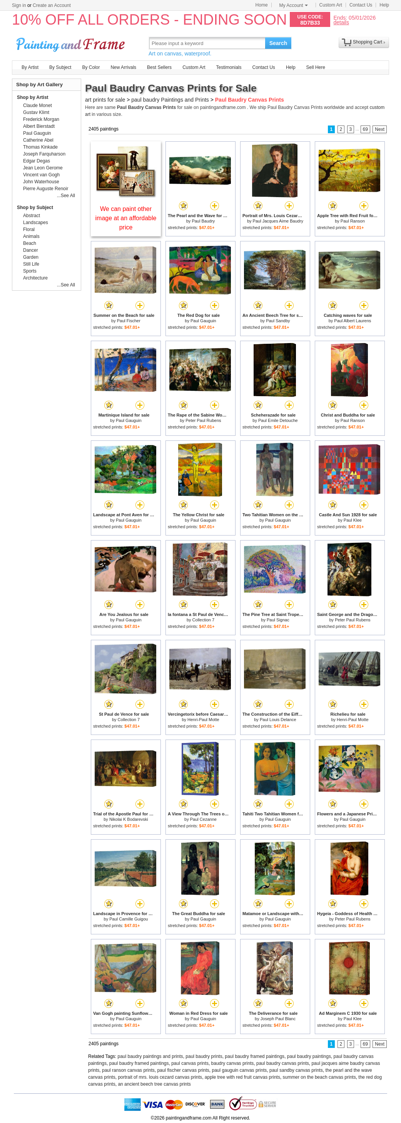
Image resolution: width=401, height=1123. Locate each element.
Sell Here (315, 67)
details (341, 22)
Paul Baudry (203, 221)
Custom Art (330, 5)
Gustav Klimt (36, 112)
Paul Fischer (128, 320)
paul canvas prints (190, 1063)
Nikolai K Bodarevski (128, 819)
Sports (30, 271)
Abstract (31, 215)
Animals (31, 236)
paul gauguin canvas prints (239, 1070)
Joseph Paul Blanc (278, 1018)
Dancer (30, 250)
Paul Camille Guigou (128, 919)
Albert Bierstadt (39, 126)
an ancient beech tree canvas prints (154, 1084)
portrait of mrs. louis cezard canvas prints (160, 1077)
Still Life (31, 264)
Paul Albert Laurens (352, 320)
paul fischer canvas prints (183, 1070)
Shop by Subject (35, 207)
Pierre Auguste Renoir (45, 188)
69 (365, 129)
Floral (29, 229)
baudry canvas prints (232, 1063)
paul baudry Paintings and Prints (170, 100)
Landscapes (35, 222)
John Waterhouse (41, 181)
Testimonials (228, 67)
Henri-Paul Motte (203, 719)
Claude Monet (37, 105)
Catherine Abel (38, 140)
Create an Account (52, 5)
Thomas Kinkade (40, 147)
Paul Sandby (278, 320)
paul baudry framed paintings (254, 1056)
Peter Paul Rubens (203, 420)
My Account (293, 5)
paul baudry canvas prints (282, 1063)
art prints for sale (105, 100)
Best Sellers (159, 67)
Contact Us (360, 5)
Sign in (19, 5)
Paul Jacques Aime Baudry (278, 221)
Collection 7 (203, 620)
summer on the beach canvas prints (319, 1077)
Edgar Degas (36, 161)
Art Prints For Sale (71, 42)
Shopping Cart (368, 42)
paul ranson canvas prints (128, 1070)
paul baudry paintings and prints (150, 1056)
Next (379, 129)
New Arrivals (123, 67)
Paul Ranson (353, 221)
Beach (29, 243)
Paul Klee (353, 520)
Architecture (35, 278)
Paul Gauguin (203, 320)
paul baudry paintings (309, 1056)
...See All (66, 195)
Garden (30, 257)
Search (278, 43)
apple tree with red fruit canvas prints (242, 1077)
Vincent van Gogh (41, 174)
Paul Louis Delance (278, 719)
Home (262, 5)
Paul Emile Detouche (278, 420)
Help (384, 5)
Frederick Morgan (41, 119)
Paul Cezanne (203, 819)
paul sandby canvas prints (296, 1070)
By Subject (60, 67)
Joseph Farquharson (44, 154)
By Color (91, 67)
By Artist (30, 67)
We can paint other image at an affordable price (126, 218)
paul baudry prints (203, 1056)
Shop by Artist (32, 97)
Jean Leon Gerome (43, 168)
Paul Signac (278, 620)
